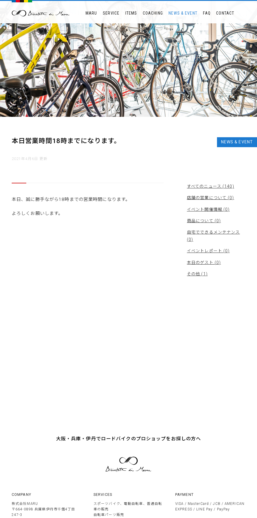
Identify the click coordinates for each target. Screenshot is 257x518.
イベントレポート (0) (208, 250)
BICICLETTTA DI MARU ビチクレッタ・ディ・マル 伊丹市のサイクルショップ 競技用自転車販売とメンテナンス (41, 13)
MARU (91, 13)
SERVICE (111, 13)
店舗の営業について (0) (210, 197)
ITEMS (131, 13)
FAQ (206, 13)
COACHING (153, 13)
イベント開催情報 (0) (208, 209)
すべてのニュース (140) (210, 186)
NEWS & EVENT (183, 13)
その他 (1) (197, 274)
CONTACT (225, 13)
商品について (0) (204, 220)
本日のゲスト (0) (204, 262)
